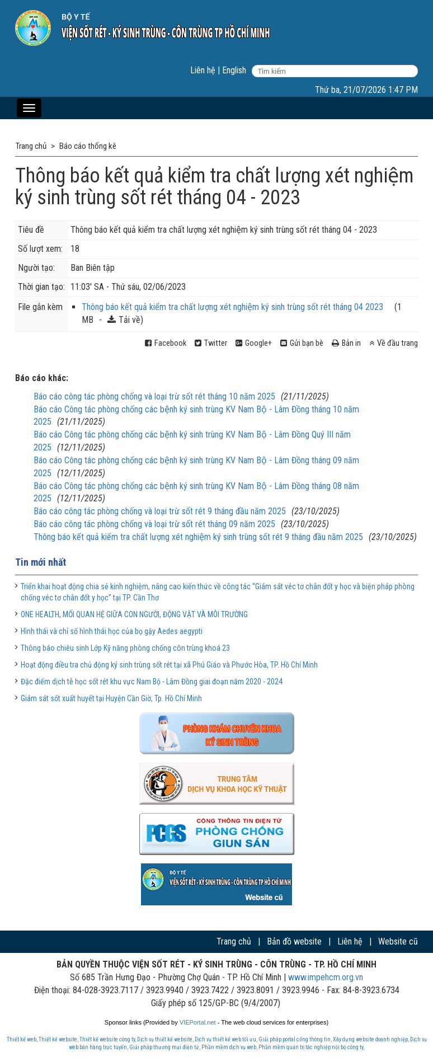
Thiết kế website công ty (107, 1039)
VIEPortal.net (198, 1022)
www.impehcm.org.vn (325, 977)
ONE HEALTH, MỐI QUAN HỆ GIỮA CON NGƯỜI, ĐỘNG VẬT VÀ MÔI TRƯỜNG (134, 614)
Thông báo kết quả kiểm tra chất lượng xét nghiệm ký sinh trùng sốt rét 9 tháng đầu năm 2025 (198, 537)
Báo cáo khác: (41, 378)
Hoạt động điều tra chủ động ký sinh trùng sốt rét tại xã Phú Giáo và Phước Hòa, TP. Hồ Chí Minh (169, 664)
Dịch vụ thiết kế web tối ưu (225, 1039)
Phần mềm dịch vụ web (228, 1047)
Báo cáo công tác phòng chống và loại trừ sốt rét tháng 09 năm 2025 (154, 524)
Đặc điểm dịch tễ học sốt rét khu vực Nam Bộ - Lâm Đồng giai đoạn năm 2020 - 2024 (152, 681)
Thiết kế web (21, 1039)
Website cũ (398, 941)
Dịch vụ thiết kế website (164, 1039)
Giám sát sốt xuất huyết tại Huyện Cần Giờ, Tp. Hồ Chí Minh (111, 698)
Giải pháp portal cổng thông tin (294, 1039)
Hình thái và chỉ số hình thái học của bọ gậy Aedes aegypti (112, 631)
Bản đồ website (294, 941)
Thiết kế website (58, 1039)
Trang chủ (233, 941)
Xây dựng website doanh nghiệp (370, 1039)
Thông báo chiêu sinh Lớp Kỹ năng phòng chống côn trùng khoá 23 (125, 647)
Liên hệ (202, 70)
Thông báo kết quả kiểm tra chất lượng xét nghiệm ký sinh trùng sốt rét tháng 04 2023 (232, 307)
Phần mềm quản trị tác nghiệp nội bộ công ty (310, 1047)
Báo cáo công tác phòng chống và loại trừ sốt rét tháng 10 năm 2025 (154, 396)
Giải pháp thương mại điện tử (164, 1047)
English (234, 70)
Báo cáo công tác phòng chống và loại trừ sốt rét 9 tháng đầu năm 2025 (160, 511)
